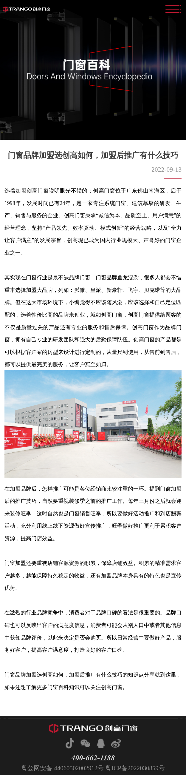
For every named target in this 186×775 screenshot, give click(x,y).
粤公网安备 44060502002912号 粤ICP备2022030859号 (93, 768)
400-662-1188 (93, 758)
